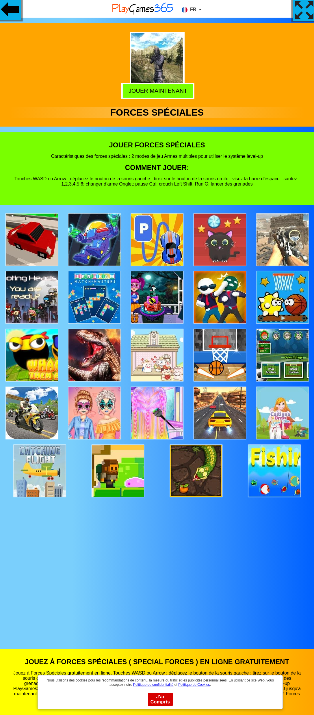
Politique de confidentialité (153, 685)
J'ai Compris (160, 699)
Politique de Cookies (194, 685)
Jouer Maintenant (156, 89)
